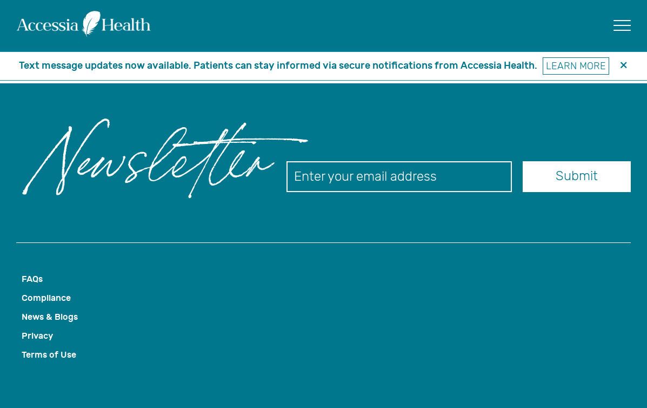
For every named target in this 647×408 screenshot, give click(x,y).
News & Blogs (50, 317)
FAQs (32, 279)
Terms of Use (49, 355)
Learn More (576, 66)
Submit (577, 175)
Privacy (37, 336)
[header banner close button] (624, 66)
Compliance (46, 298)
